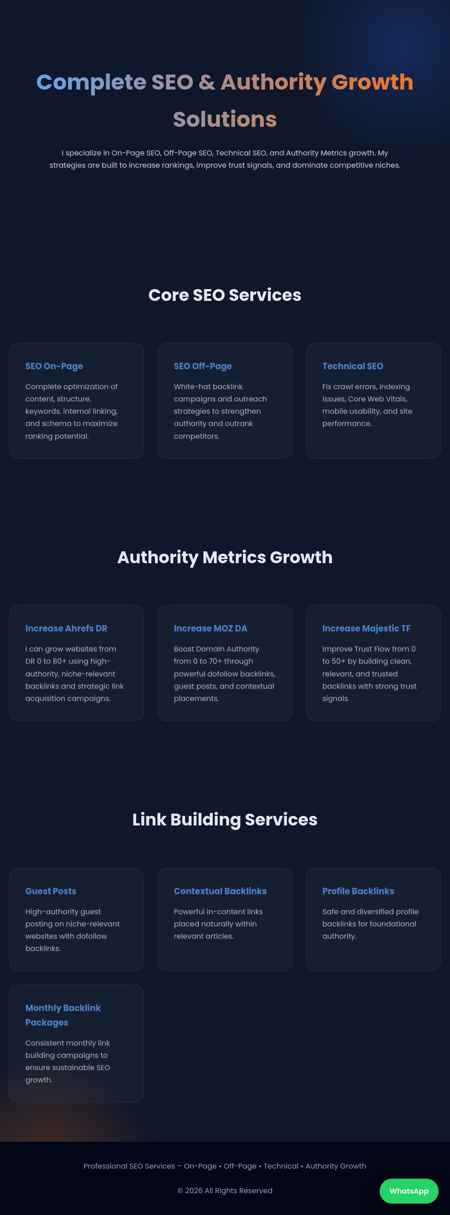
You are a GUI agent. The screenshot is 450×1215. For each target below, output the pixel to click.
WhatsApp (409, 1191)
